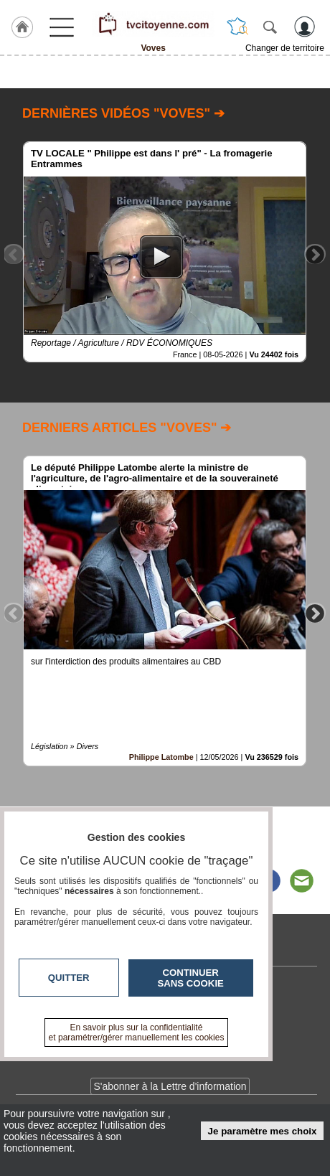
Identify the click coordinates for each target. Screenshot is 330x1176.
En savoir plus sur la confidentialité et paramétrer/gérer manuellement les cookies (137, 1032)
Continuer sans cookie (191, 978)
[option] (164, 251)
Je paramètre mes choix (262, 1131)
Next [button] (315, 254)
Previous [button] (13, 254)
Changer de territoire (284, 48)
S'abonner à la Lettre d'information (169, 1086)
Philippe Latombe (161, 757)
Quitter (69, 977)
